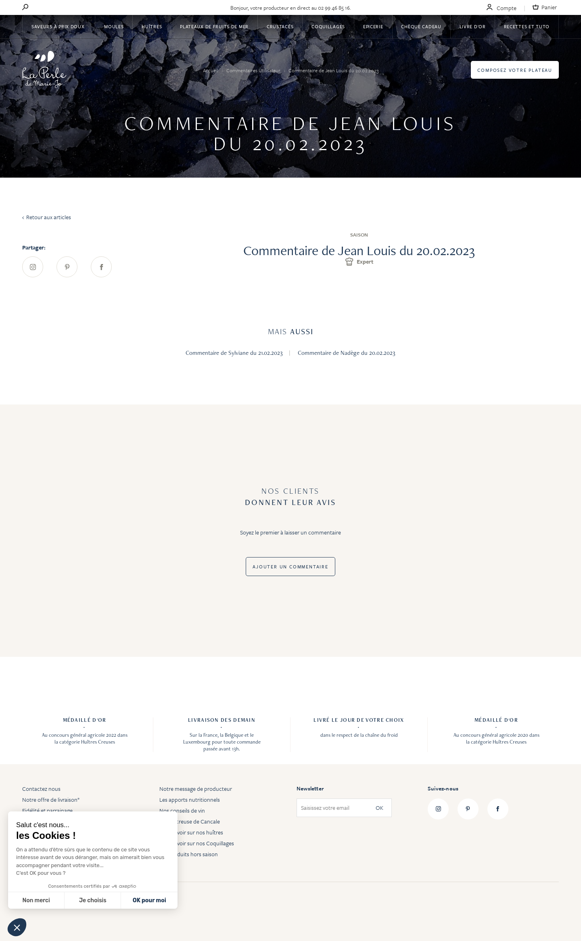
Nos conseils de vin (182, 810)
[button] (17, 927)
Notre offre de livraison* (50, 799)
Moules (113, 26)
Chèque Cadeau (421, 26)
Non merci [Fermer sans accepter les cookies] (36, 900)
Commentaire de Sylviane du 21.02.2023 (234, 353)
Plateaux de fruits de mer (214, 26)
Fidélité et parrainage (47, 810)
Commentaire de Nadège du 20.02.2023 (346, 353)
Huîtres (152, 26)
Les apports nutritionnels (189, 799)
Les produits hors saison (188, 854)
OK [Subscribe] (379, 808)
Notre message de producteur (195, 788)
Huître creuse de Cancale (189, 821)
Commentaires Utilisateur (254, 70)
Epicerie (373, 26)
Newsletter (310, 788)
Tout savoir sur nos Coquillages (196, 843)
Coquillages (328, 26)
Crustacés (280, 26)
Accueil (211, 70)
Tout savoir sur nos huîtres (191, 832)
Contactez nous (41, 788)
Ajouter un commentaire (290, 566)
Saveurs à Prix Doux (58, 26)
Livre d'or (473, 26)
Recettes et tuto (527, 26)
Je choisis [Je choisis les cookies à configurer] (93, 900)
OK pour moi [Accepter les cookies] (149, 900)
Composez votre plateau (514, 70)
